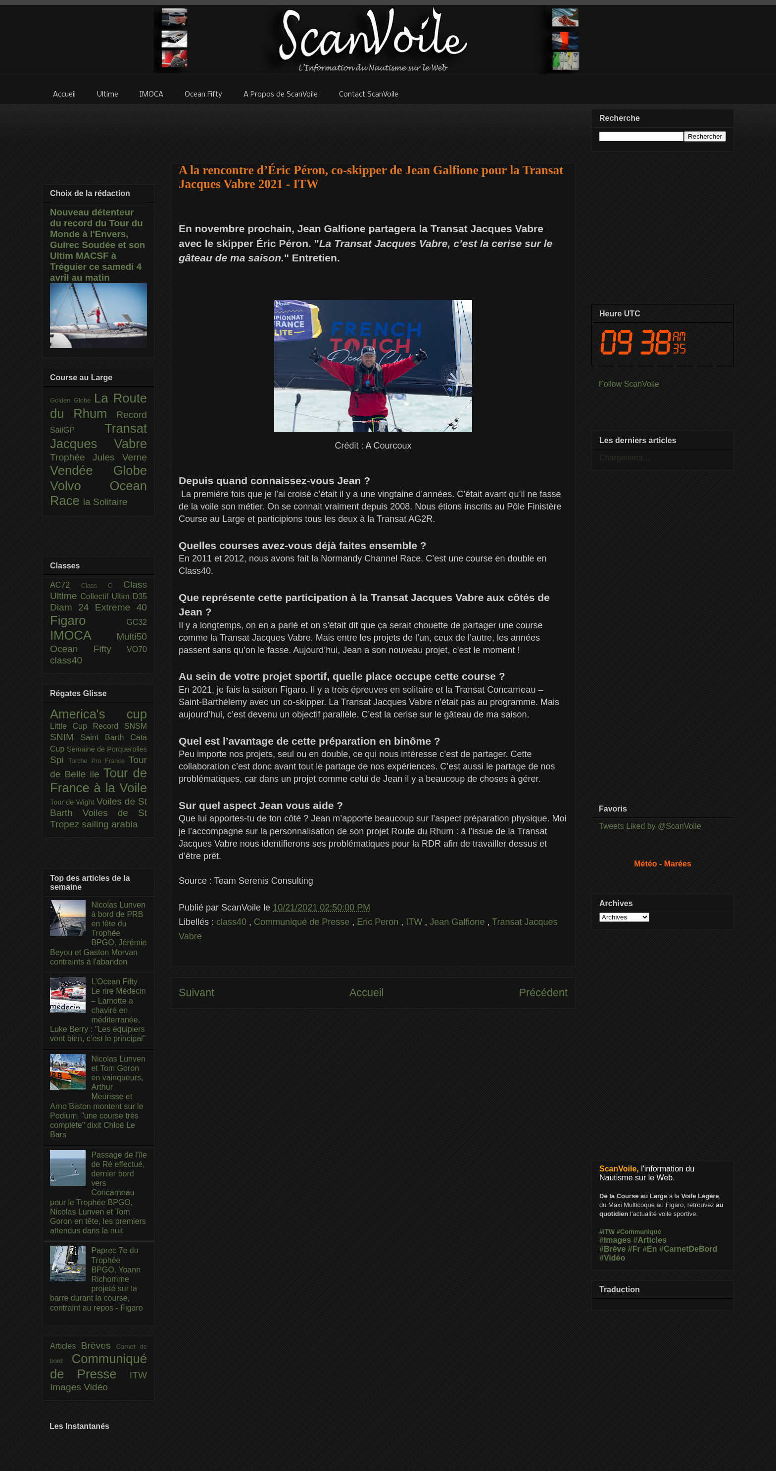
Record (131, 414)
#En (649, 1249)
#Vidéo (612, 1258)
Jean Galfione (458, 922)
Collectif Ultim (106, 596)
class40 (232, 922)
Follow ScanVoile (629, 384)
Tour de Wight (73, 802)
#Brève (612, 1249)
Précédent (543, 992)
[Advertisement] (373, 127)
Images (67, 1387)
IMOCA (83, 635)
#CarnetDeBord (688, 1249)
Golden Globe (72, 400)
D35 (140, 596)
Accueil (366, 992)
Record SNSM (120, 726)
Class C (102, 585)
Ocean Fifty (88, 649)
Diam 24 (72, 607)
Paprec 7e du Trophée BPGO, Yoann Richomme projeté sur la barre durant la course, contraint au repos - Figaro (96, 1279)
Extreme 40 (121, 607)
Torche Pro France (98, 760)
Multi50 (131, 636)
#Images (615, 1240)
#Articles (650, 1240)
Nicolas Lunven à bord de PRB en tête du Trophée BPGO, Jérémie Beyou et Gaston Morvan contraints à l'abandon (98, 933)
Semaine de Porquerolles (107, 749)
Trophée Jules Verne (98, 457)
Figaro (88, 620)
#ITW (607, 1231)
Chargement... (624, 458)
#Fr (634, 1249)
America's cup (98, 714)
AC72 (65, 585)
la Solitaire (105, 502)
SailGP (77, 430)
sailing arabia (110, 824)
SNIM (65, 737)
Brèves (98, 1345)
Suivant (196, 992)
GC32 (136, 622)
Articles (65, 1346)
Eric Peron (379, 922)
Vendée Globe (98, 470)
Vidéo (96, 1387)
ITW (415, 922)
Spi (59, 760)
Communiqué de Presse (303, 922)
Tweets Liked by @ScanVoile (650, 826)
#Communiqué (639, 1231)
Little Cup (71, 726)
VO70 (137, 649)
